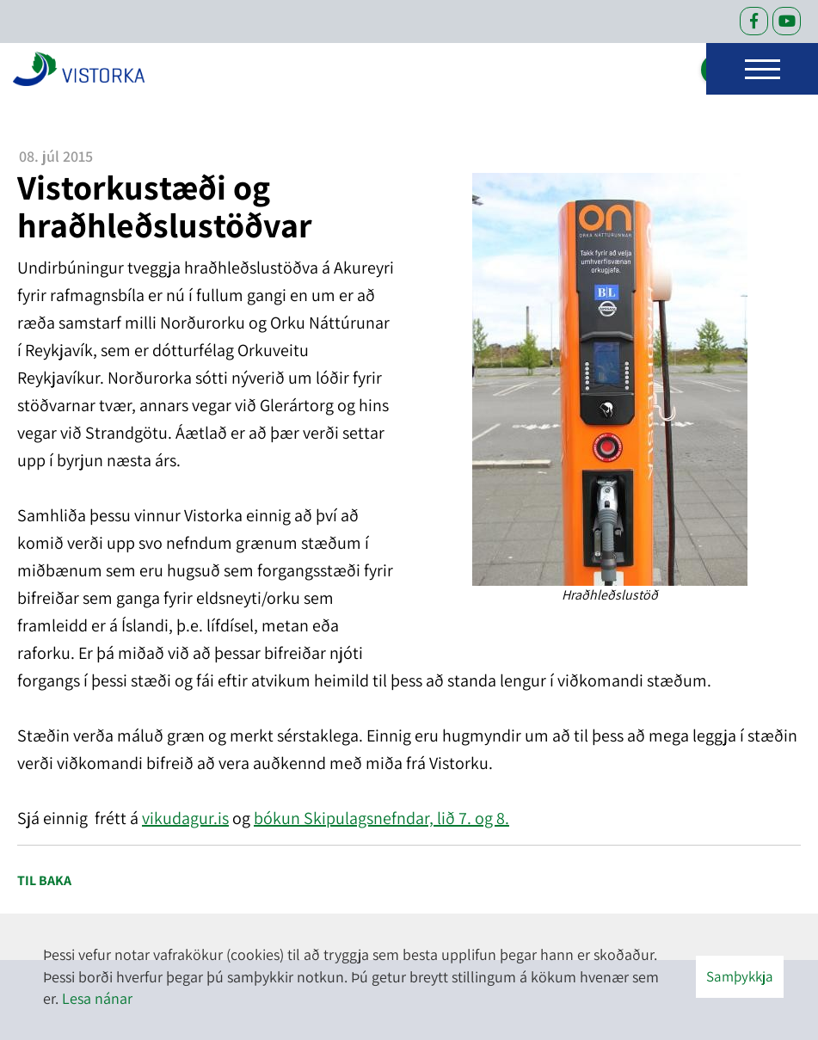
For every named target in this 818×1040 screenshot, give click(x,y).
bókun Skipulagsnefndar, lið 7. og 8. (381, 818)
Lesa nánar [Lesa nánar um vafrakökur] (97, 998)
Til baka (44, 880)
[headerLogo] (79, 69)
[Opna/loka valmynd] (762, 69)
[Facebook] (754, 21)
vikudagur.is (185, 818)
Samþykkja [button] (739, 976)
